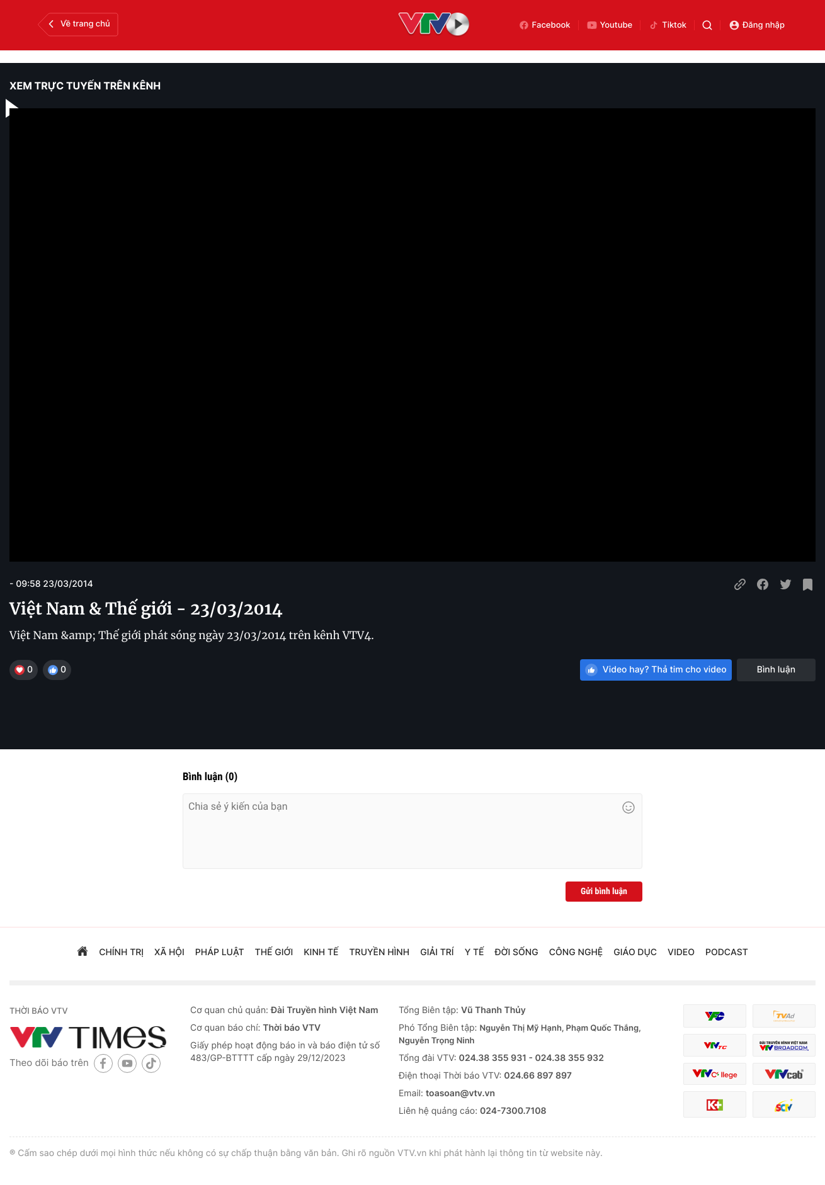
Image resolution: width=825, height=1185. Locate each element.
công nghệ (576, 952)
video (681, 952)
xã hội (169, 952)
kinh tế (321, 952)
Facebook (544, 25)
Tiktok (667, 25)
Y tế (474, 952)
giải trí (436, 952)
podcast (726, 952)
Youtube (609, 25)
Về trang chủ (77, 24)
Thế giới (274, 952)
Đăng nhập (757, 25)
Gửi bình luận (604, 892)
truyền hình (380, 952)
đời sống (516, 952)
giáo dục (635, 952)
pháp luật (219, 952)
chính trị (121, 952)
